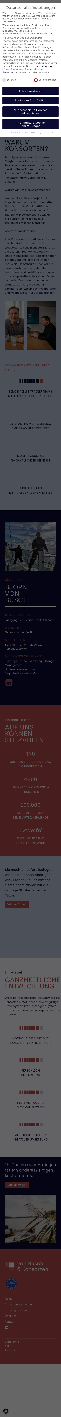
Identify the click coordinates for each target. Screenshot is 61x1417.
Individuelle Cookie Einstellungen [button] (30, 118)
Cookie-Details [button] (14, 127)
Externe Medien (45, 73)
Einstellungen (10, 66)
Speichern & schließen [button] (30, 94)
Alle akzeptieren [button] (30, 85)
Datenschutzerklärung (39, 60)
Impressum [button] (48, 127)
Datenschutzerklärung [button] (32, 127)
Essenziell (10, 73)
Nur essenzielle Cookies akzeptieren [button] (30, 105)
